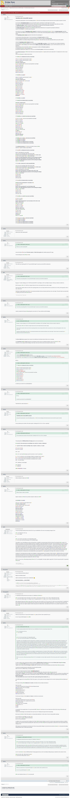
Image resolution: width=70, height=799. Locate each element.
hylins (4, 14)
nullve (4, 228)
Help (66, 4)
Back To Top (3, 797)
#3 (68, 240)
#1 (68, 14)
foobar (4, 409)
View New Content (64, 7)
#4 (68, 260)
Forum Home (7, 797)
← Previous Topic (51, 782)
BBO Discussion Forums (5, 7)
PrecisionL (5, 569)
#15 (68, 569)
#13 (68, 486)
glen (4, 272)
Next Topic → (67, 782)
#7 (68, 317)
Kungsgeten (5, 591)
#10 (68, 409)
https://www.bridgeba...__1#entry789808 (23, 580)
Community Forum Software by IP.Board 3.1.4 (62, 797)
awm (4, 527)
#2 (68, 228)
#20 (68, 761)
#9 (68, 389)
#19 (68, 733)
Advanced (69, 6)
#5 (68, 272)
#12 (68, 474)
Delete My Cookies (12, 797)
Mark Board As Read (19, 797)
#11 (68, 429)
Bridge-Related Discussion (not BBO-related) (16, 7)
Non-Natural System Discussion (29, 7)
